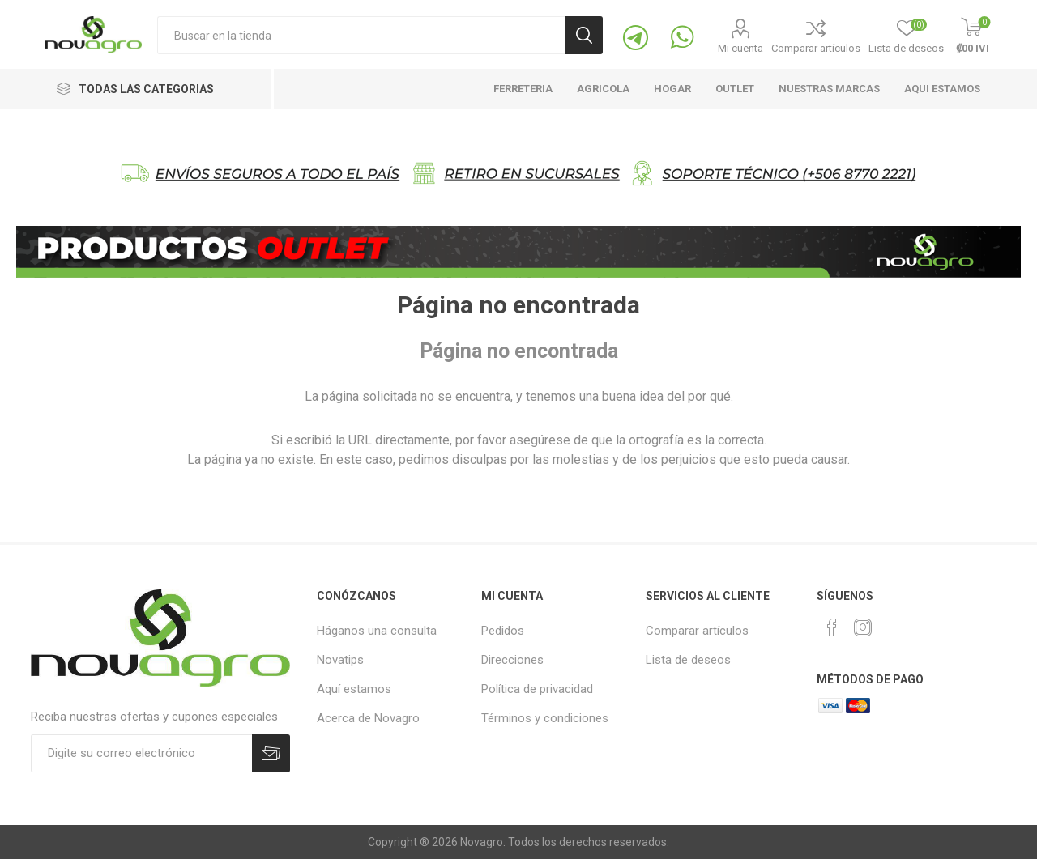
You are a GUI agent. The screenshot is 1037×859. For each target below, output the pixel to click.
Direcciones (512, 660)
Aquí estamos (354, 689)
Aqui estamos (942, 89)
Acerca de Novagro (368, 718)
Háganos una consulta (377, 630)
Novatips (340, 660)
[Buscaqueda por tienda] (361, 35)
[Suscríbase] (141, 753)
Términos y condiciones (544, 718)
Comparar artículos (815, 48)
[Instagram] (863, 627)
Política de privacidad (537, 689)
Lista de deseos (688, 660)
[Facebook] (832, 627)
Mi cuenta (740, 48)
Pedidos (502, 630)
